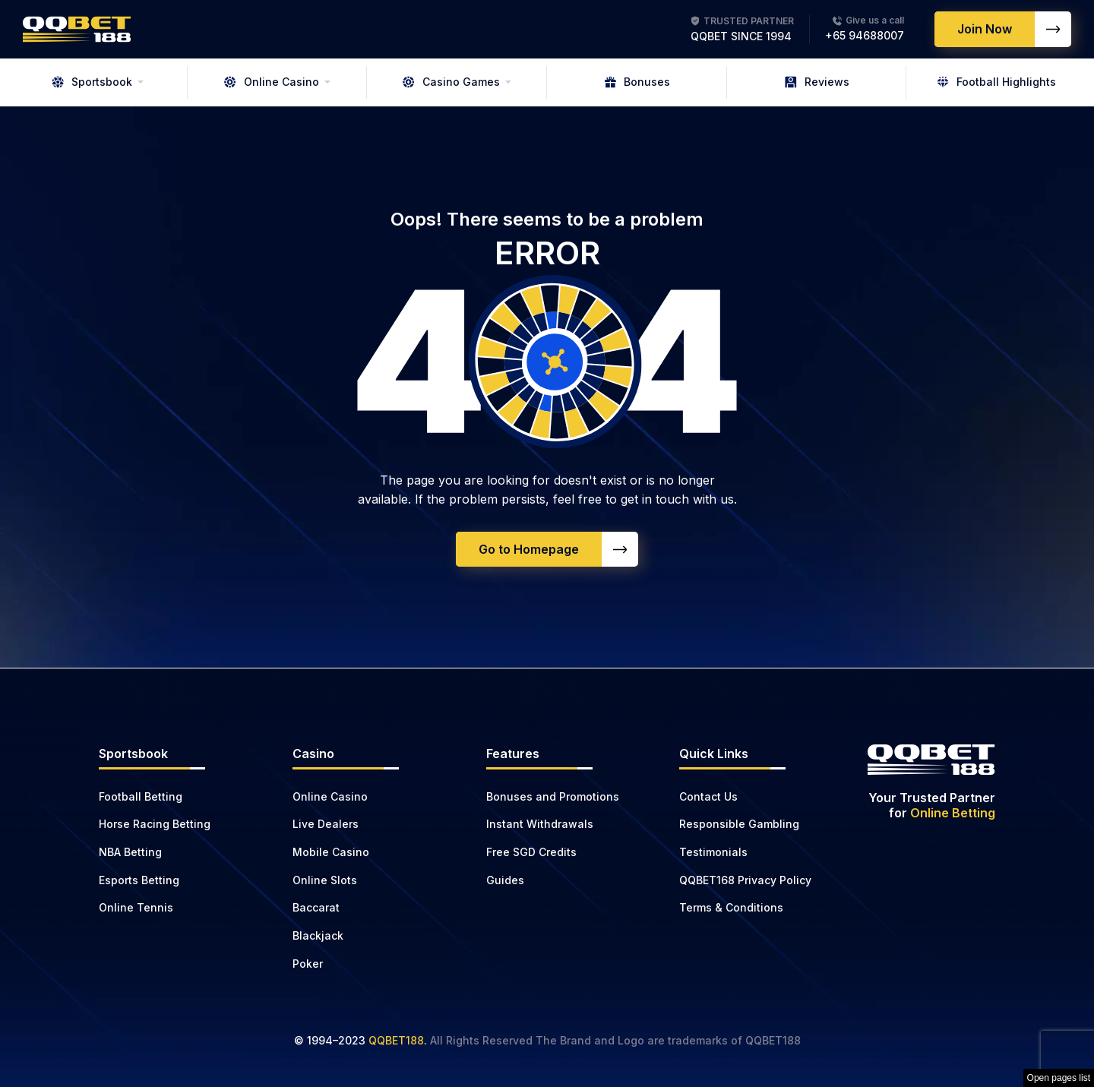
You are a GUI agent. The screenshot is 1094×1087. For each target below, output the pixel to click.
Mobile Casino (330, 851)
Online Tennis (136, 907)
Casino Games (451, 81)
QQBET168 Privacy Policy (745, 880)
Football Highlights (996, 81)
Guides (505, 880)
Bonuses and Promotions (552, 796)
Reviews (817, 81)
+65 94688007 (864, 35)
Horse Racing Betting (154, 823)
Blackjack (317, 935)
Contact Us (708, 796)
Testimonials (713, 851)
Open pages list (1058, 1078)
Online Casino (271, 81)
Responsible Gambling (739, 823)
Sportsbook (92, 81)
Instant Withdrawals (539, 823)
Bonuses (637, 81)
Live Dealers (325, 823)
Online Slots (324, 880)
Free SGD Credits (531, 851)
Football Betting (140, 796)
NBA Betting (130, 851)
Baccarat (316, 907)
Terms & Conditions (731, 907)
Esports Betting (139, 880)
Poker (307, 963)
